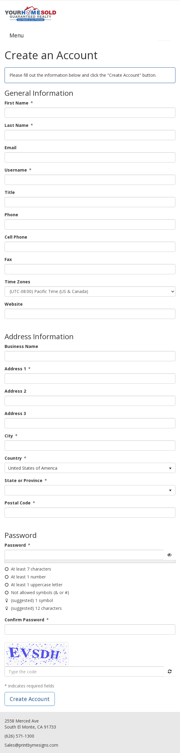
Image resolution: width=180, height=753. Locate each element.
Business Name (21, 346)
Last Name (16, 125)
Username (16, 170)
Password (15, 545)
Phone (11, 214)
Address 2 (15, 391)
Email (10, 147)
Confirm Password (24, 620)
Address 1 (15, 369)
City (9, 436)
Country (13, 458)
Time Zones (17, 282)
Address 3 (15, 413)
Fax (8, 259)
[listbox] (90, 468)
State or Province (23, 480)
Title (10, 192)
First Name (16, 103)
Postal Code (18, 503)
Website (14, 304)
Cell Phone (16, 237)
